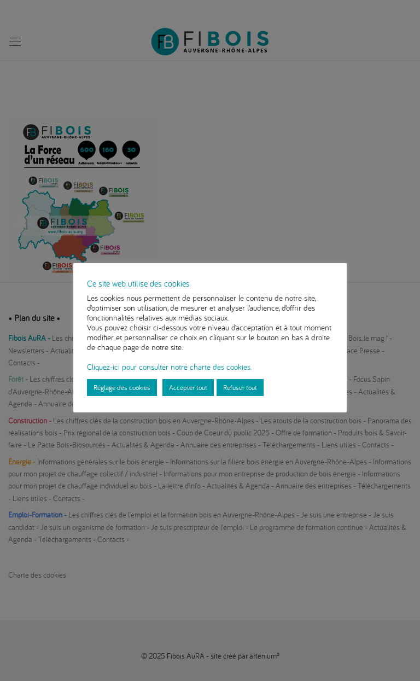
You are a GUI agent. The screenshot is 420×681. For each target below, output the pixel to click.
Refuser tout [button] (240, 387)
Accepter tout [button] (188, 387)
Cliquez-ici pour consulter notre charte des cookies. (169, 367)
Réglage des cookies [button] (122, 387)
